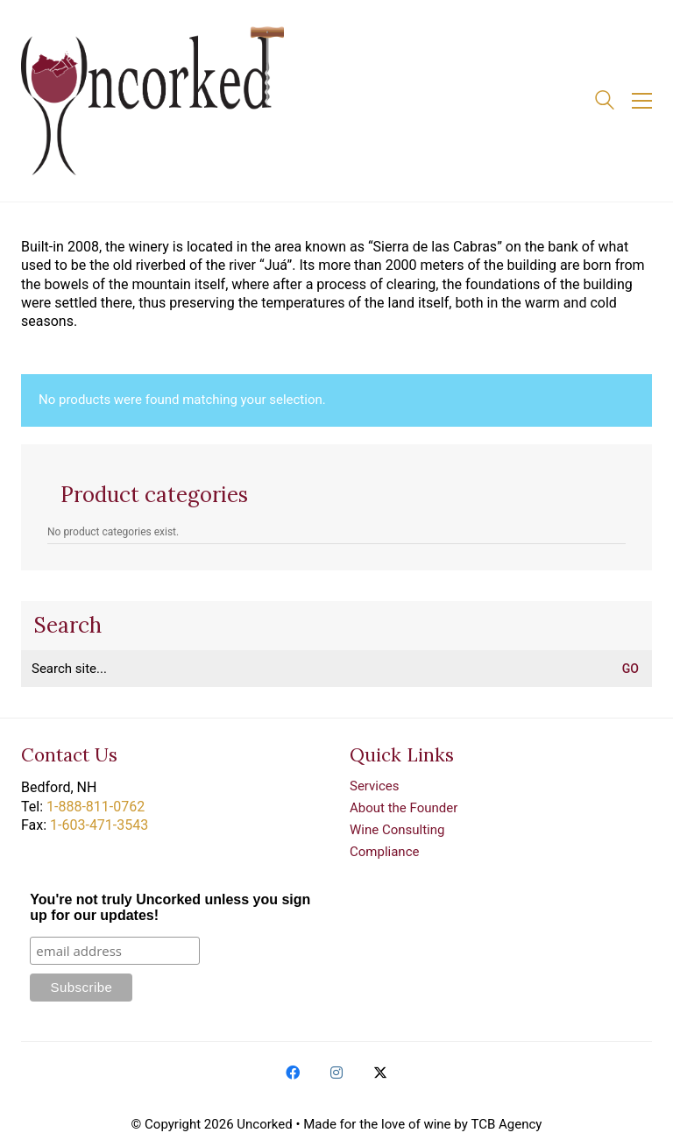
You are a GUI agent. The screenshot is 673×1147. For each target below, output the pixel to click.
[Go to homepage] (152, 100)
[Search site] (604, 102)
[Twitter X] (380, 1072)
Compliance (384, 852)
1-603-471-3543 (99, 825)
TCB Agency (506, 1124)
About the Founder (403, 808)
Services (375, 786)
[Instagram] (336, 1072)
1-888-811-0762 (95, 806)
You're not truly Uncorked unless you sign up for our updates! (170, 907)
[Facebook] (292, 1072)
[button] (642, 101)
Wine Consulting (397, 830)
